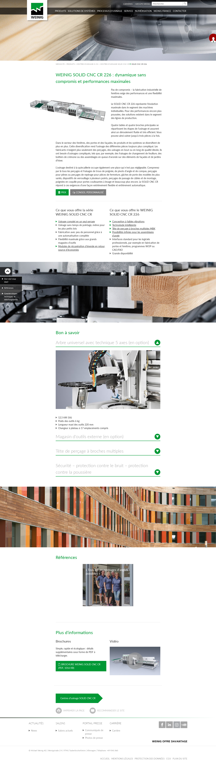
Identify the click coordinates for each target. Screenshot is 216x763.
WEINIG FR (60, 64)
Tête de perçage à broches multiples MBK (133, 228)
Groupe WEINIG (142, 4)
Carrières (128, 4)
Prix (62, 192)
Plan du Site (180, 758)
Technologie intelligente (124, 225)
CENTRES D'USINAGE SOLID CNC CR (114, 64)
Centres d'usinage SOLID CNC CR (78, 698)
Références (9, 288)
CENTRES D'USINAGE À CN (87, 64)
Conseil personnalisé (88, 192)
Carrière (116, 730)
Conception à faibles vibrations (128, 221)
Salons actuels (65, 730)
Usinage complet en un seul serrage (76, 221)
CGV (168, 758)
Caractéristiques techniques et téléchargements (11, 296)
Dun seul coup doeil (10, 280)
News (34, 730)
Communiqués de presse (94, 732)
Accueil (105, 758)
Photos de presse (94, 737)
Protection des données (150, 758)
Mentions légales (122, 758)
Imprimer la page (74, 710)
